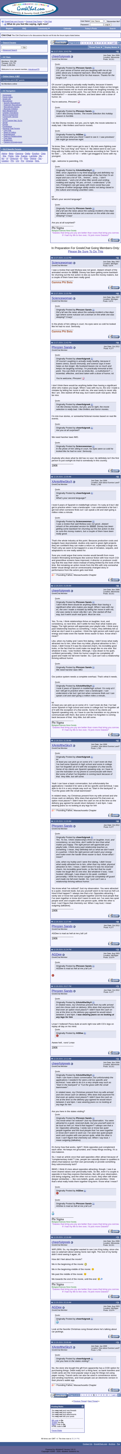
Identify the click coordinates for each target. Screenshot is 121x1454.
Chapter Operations (10, 113)
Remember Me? (112, 21)
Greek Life (7, 99)
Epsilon (35, 153)
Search (113, 28)
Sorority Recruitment (12, 103)
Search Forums (9, 43)
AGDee (57, 954)
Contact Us (87, 1444)
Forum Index (8, 97)
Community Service (10, 117)
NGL (37, 161)
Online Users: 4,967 (11, 76)
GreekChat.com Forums (14, 21)
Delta (27, 153)
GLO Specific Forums (12, 149)
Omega (29, 161)
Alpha (4, 153)
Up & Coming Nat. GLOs (12, 120)
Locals (5, 119)
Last (114, 43)
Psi (22, 161)
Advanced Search (10, 50)
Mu (40, 156)
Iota (17, 156)
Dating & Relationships (13, 136)
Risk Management (10, 111)
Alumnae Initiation (11, 109)
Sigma (33, 158)
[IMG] (54, 1424)
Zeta (43, 153)
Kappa (24, 156)
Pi (21, 158)
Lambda (33, 156)
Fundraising (7, 126)
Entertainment (9, 134)
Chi (17, 161)
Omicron (14, 158)
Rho (26, 158)
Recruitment (7, 101)
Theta (11, 156)
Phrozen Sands (62, 347)
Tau (40, 158)
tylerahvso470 (34, 69)
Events (5, 124)
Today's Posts (91, 28)
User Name (85, 21)
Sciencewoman (62, 262)
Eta (4, 156)
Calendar (67, 28)
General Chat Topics (34, 21)
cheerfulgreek (61, 56)
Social (5, 122)
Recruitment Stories (11, 107)
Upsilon (5, 161)
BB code (55, 1420)
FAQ (24, 28)
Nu (2, 158)
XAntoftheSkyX (62, 481)
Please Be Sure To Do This (85, 251)
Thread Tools (94, 47)
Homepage (7, 95)
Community (44, 28)
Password (85, 25)
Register (9, 28)
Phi (12, 161)
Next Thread (93, 1401)
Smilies (54, 1422)
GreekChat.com (100, 1444)
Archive (112, 1444)
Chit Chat (48, 21)
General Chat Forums (11, 128)
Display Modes (111, 47)
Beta (11, 153)
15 (107, 43)
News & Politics (10, 132)
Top (118, 1444)
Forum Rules (57, 1430)
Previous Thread (80, 1401)
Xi (7, 158)
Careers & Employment (13, 142)
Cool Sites (8, 138)
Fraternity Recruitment (12, 105)
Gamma (19, 153)
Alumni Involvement (10, 115)
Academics (8, 140)
